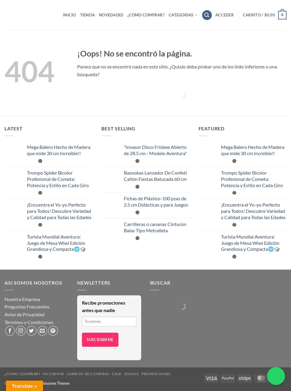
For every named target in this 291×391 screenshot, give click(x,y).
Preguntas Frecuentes (27, 306)
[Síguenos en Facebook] (10, 331)
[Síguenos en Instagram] (21, 331)
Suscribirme (100, 339)
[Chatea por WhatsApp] (276, 376)
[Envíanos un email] (42, 331)
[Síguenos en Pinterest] (53, 331)
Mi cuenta (53, 374)
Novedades (111, 15)
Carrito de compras (88, 374)
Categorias (183, 15)
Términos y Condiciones (28, 322)
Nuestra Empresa (22, 299)
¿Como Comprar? (145, 15)
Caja (116, 374)
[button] (207, 15)
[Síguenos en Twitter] (31, 331)
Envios (131, 374)
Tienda (87, 15)
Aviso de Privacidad (24, 314)
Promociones (155, 374)
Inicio (69, 15)
